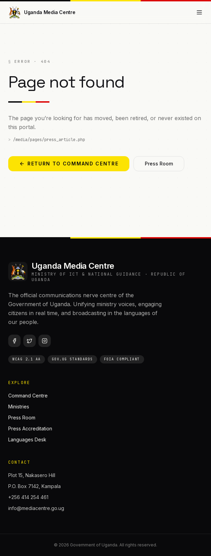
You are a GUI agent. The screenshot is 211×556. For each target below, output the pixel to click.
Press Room (159, 163)
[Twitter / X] (29, 341)
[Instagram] (44, 341)
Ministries (18, 406)
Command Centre (28, 395)
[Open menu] (199, 12)
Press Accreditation (30, 428)
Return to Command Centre (68, 163)
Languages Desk (27, 439)
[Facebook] (14, 341)
